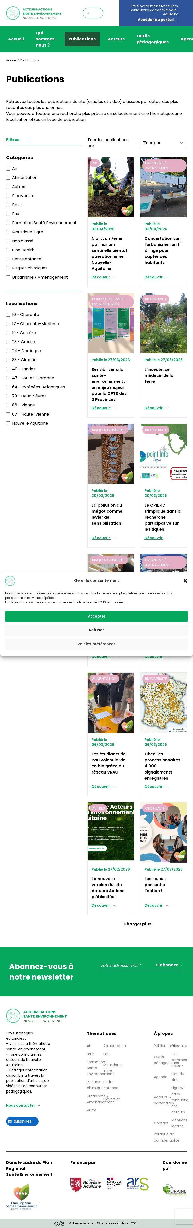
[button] (185, 580)
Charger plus (137, 924)
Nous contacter (20, 1105)
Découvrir (101, 277)
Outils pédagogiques (153, 39)
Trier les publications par (107, 143)
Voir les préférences (96, 644)
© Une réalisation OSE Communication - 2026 (96, 1223)
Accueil (16, 39)
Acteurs (116, 39)
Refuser (96, 630)
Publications (82, 39)
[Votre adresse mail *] (141, 965)
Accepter (96, 616)
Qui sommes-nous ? (46, 39)
